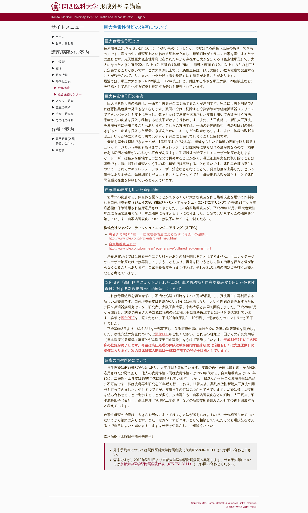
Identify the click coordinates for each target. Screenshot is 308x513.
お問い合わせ (65, 43)
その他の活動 (65, 120)
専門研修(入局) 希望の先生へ (64, 141)
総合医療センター (70, 94)
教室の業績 (63, 107)
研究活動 (62, 75)
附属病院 (64, 88)
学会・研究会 (65, 113)
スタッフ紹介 (65, 100)
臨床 (59, 68)
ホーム (60, 36)
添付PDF (128, 318)
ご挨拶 (60, 62)
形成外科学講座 (102, 6)
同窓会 (60, 150)
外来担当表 (63, 81)
